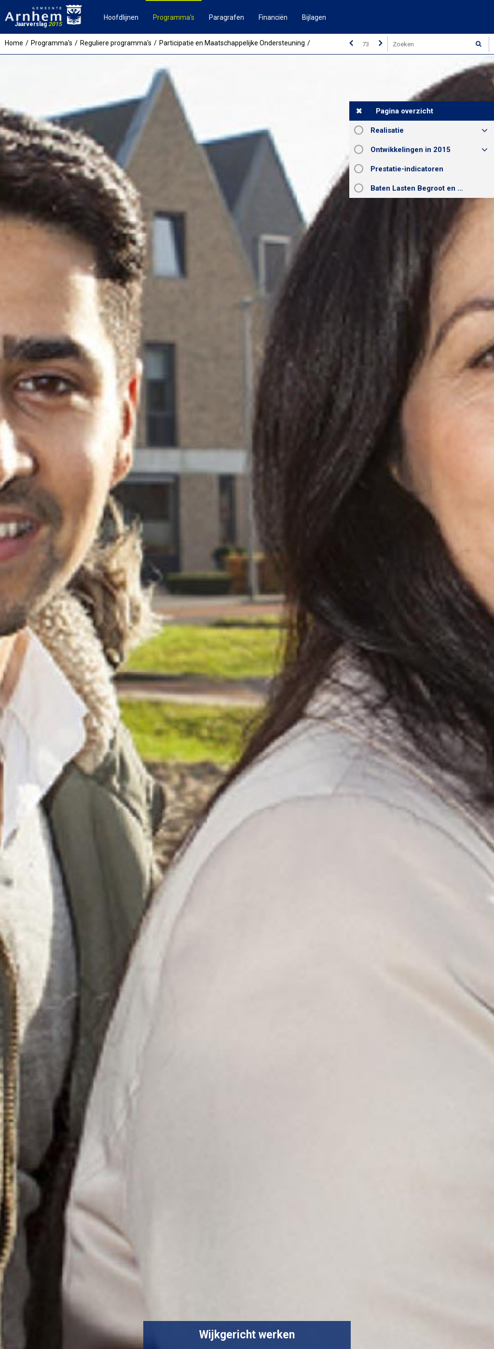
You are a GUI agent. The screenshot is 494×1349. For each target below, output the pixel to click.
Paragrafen (226, 17)
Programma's (173, 17)
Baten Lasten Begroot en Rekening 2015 (432, 188)
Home (14, 43)
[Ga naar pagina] (365, 44)
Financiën (273, 17)
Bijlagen (314, 17)
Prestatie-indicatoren (406, 169)
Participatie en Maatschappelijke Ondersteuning (232, 43)
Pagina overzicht (404, 111)
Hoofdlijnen (121, 17)
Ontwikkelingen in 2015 (410, 149)
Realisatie (387, 130)
